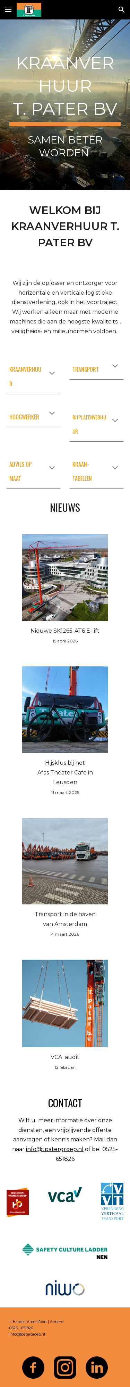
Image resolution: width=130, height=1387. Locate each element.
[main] (65, 104)
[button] (8, 9)
